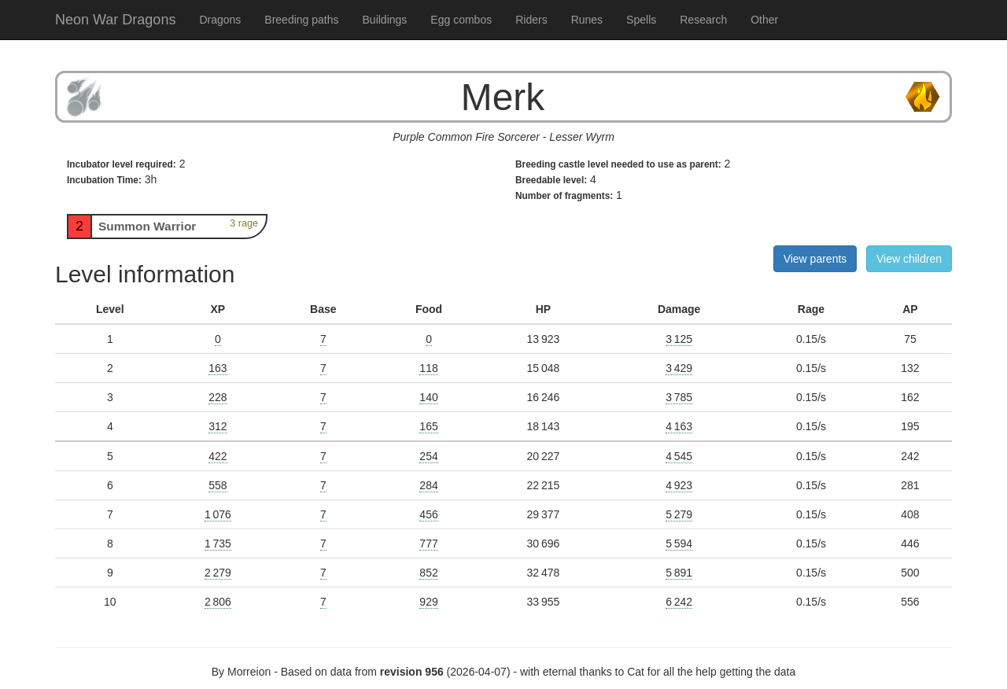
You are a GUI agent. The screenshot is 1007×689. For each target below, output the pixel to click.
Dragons (220, 19)
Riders (531, 19)
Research (703, 19)
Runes (587, 19)
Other (764, 19)
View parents (815, 258)
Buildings (385, 19)
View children (909, 258)
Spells (641, 19)
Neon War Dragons (115, 20)
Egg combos (461, 19)
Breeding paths (301, 19)
